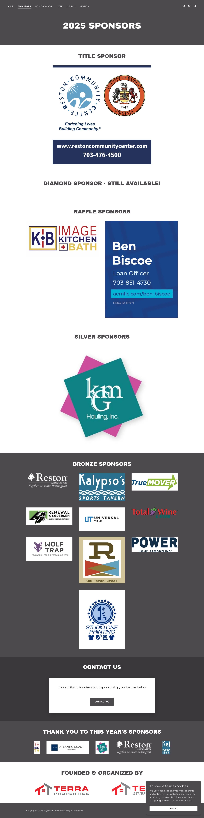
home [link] (10, 6)
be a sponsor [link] (43, 6)
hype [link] (60, 6)
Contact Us (102, 702)
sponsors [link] (24, 6)
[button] (84, 6)
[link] (189, 6)
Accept (173, 808)
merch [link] (71, 6)
